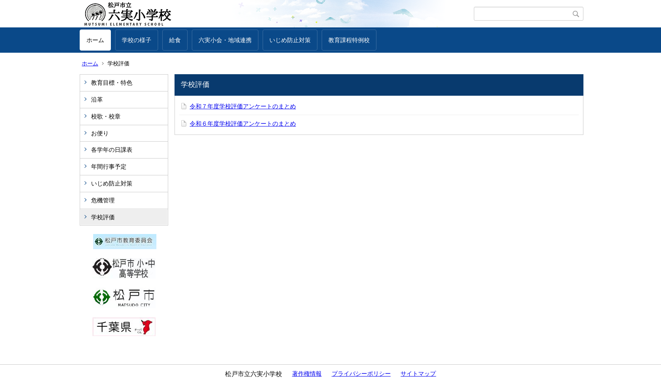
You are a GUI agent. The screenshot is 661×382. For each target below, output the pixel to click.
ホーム (95, 40)
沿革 (97, 99)
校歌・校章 (106, 116)
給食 (175, 40)
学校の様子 (136, 40)
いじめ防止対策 (290, 40)
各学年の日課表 (111, 149)
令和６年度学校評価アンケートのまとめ (243, 123)
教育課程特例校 (349, 40)
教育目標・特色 (111, 82)
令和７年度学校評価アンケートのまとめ (243, 106)
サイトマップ (418, 373)
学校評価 (103, 217)
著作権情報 (307, 373)
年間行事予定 (108, 166)
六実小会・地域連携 (225, 40)
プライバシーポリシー (361, 373)
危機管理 (103, 200)
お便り (100, 133)
